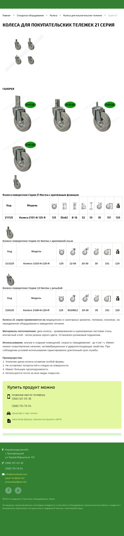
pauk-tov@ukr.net (14, 477)
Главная (6, 15)
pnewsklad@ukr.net (16, 481)
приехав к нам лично (25, 413)
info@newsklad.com (16, 474)
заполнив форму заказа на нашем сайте (37, 419)
